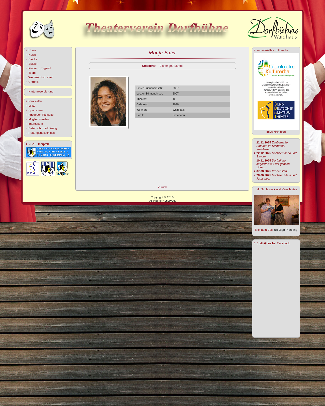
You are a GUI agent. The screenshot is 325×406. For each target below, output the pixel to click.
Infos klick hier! (276, 131)
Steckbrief (149, 65)
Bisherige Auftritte (171, 65)
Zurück (162, 187)
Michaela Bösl (264, 229)
